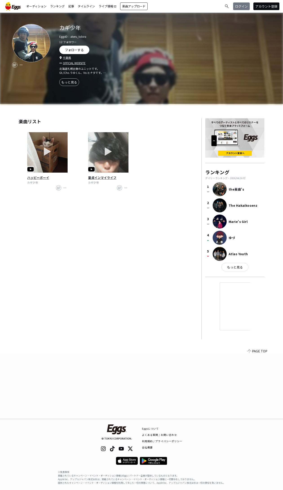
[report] (21, 65)
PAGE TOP (257, 416)
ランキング (57, 6)
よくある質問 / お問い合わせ (159, 435)
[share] (15, 65)
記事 (71, 6)
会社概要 (147, 447)
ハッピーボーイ (38, 177)
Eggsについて (150, 428)
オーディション (36, 6)
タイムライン (86, 6)
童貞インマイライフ (102, 177)
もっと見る (69, 82)
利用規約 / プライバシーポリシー (162, 441)
